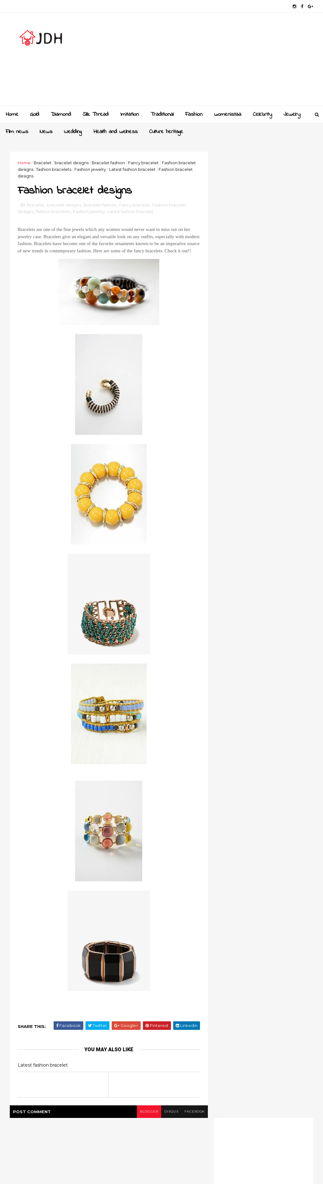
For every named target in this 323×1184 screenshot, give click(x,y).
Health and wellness (115, 132)
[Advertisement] (198, 62)
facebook (190, 1119)
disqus (167, 1119)
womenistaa (227, 114)
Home (12, 114)
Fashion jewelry (90, 169)
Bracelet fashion (108, 162)
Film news (17, 132)
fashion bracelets (54, 169)
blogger (144, 1119)
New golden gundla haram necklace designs (276, 670)
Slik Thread (96, 114)
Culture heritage (166, 132)
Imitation (129, 114)
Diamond (61, 114)
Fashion (194, 114)
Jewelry (292, 114)
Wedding (73, 132)
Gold (34, 114)
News (46, 132)
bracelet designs (72, 162)
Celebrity (262, 114)
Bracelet (43, 162)
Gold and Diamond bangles (277, 641)
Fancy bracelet (143, 162)
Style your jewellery (268, 692)
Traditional (161, 114)
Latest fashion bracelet (132, 169)
